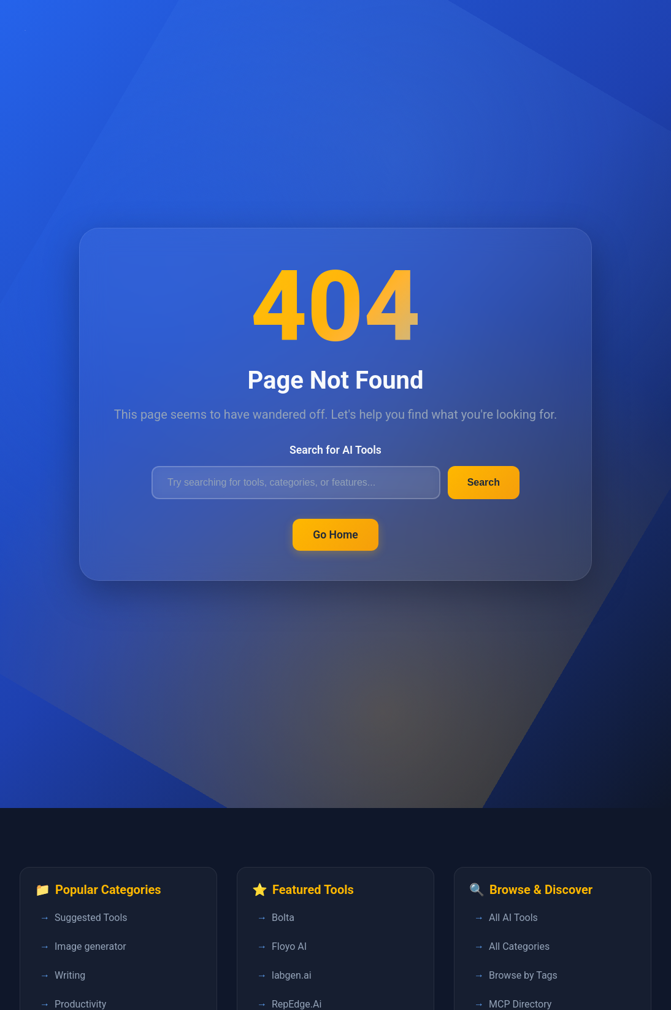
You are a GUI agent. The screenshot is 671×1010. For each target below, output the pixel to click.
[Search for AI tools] (295, 482)
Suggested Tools (91, 917)
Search (483, 482)
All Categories (519, 946)
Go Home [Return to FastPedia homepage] (335, 535)
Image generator (90, 946)
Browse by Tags (523, 975)
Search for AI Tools (335, 450)
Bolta (283, 917)
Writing (70, 975)
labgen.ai (292, 975)
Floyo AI (289, 946)
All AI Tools (513, 917)
